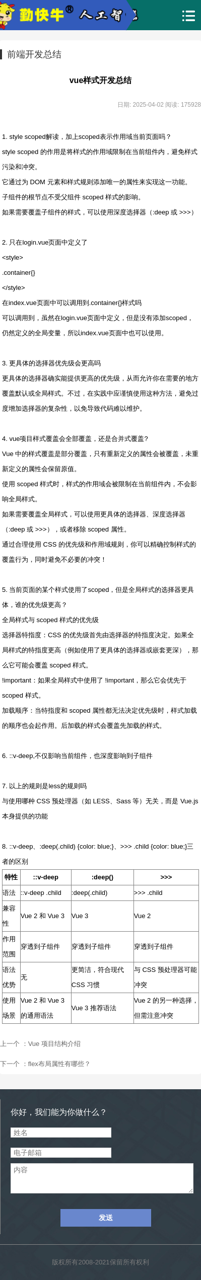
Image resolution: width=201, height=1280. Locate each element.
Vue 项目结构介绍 (54, 1043)
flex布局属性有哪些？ (59, 1064)
